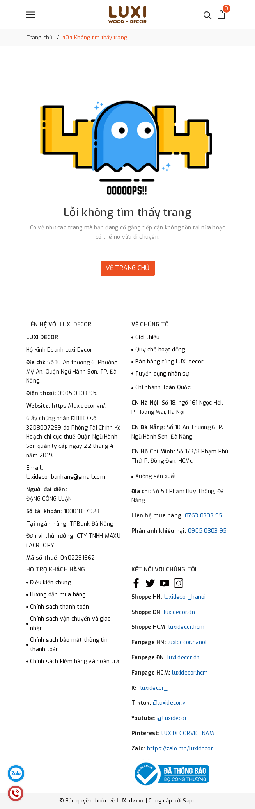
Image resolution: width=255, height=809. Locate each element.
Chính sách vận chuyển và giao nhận (70, 623)
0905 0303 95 (207, 531)
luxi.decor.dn (183, 657)
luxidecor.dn (179, 612)
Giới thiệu (147, 337)
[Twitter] (150, 582)
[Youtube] (164, 582)
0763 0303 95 (204, 515)
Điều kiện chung (50, 582)
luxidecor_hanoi (185, 597)
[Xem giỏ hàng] (221, 14)
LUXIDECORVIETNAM (187, 733)
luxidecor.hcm (186, 627)
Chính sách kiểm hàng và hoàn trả (74, 661)
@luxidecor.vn (171, 703)
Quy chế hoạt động (160, 349)
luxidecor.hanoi (187, 642)
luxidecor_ (154, 688)
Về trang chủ (128, 268)
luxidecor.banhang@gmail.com (65, 477)
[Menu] (30, 14)
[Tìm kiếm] (208, 15)
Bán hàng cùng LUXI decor (169, 361)
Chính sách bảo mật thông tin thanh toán (69, 644)
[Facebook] (136, 582)
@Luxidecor (172, 718)
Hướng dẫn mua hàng (58, 594)
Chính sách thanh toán (59, 606)
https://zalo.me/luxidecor (180, 748)
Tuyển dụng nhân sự (162, 374)
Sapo (189, 800)
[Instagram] (178, 582)
